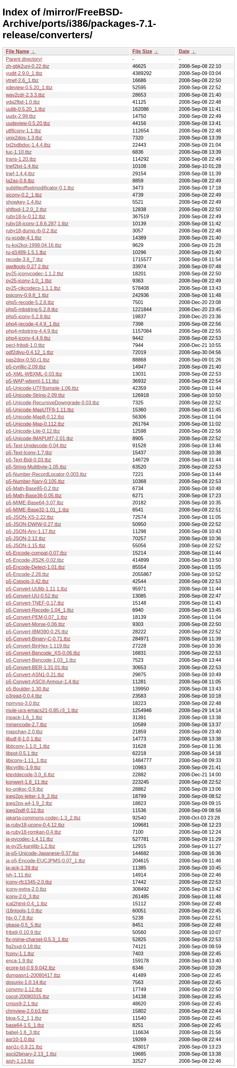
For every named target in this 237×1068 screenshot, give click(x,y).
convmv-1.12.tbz (24, 989)
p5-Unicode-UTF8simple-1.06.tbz (42, 388)
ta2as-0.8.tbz (20, 180)
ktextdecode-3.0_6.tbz (30, 774)
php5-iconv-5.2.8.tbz (28, 316)
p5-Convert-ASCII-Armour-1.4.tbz (42, 681)
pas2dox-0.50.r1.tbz (27, 359)
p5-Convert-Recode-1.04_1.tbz (40, 610)
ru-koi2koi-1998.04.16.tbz (34, 245)
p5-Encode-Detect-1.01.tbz (35, 567)
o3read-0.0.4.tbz (24, 696)
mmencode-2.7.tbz (26, 724)
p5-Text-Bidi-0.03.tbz (28, 459)
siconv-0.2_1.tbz (24, 195)
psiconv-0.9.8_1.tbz (27, 295)
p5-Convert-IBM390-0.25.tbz (37, 631)
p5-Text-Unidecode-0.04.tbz (36, 445)
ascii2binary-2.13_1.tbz (31, 1054)
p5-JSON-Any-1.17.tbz (31, 531)
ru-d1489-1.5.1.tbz (26, 252)
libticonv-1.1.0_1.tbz (28, 746)
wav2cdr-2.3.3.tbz (25, 95)
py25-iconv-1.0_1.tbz (29, 280)
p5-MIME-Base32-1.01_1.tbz (37, 509)
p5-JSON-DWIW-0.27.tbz (33, 524)
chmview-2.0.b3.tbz (27, 1011)
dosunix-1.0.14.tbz (26, 982)
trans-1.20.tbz (21, 159)
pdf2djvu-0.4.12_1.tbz (29, 352)
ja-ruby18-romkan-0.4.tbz (33, 832)
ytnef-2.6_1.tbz (22, 80)
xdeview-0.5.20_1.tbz (29, 87)
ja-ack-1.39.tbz (22, 867)
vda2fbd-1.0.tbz (23, 102)
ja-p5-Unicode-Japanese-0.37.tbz (42, 853)
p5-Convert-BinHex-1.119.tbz (38, 646)
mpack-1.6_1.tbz (24, 717)
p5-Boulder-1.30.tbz (27, 688)
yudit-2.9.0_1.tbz (24, 73)
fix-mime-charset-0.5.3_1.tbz (37, 939)
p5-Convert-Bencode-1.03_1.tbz (41, 660)
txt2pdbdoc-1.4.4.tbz (28, 145)
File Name (17, 51)
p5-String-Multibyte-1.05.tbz (36, 466)
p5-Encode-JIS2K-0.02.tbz (35, 560)
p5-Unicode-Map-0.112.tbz (35, 424)
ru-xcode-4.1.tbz (24, 237)
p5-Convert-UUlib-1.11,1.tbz (36, 588)
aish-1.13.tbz (20, 1061)
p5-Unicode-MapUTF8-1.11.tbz (40, 409)
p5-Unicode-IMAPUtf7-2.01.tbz (39, 438)
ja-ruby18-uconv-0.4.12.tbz (35, 825)
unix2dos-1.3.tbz (24, 137)
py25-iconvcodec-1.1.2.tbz (35, 273)
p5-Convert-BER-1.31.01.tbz (37, 667)
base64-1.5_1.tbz (25, 1025)
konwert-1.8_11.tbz (27, 782)
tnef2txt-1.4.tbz (22, 166)
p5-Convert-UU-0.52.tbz (32, 596)
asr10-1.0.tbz (20, 1039)
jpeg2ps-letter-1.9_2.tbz (32, 796)
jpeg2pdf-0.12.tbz (25, 810)
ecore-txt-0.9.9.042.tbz (30, 967)
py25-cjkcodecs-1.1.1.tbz (33, 288)
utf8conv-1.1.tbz (23, 130)
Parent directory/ (24, 59)
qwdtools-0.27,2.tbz (27, 266)
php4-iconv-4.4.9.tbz (28, 338)
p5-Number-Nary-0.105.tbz (35, 481)
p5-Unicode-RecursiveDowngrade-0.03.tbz (52, 402)
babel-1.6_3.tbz (23, 1032)
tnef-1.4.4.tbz (20, 173)
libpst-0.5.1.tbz (22, 753)
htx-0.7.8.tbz (19, 917)
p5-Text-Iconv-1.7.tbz (29, 452)
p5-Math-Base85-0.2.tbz (32, 488)
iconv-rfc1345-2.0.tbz (29, 882)
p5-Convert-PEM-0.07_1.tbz (36, 617)
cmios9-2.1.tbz (22, 1003)
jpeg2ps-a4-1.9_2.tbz (29, 803)
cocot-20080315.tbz (27, 996)
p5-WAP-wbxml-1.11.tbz (32, 381)
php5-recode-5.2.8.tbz (30, 302)
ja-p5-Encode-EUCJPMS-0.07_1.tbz (45, 860)
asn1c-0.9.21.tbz (24, 1046)
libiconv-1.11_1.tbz (26, 760)
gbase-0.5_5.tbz (23, 925)
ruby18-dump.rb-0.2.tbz (31, 230)
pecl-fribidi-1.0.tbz (25, 345)
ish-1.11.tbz (18, 875)
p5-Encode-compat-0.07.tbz (36, 553)
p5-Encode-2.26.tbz (27, 574)
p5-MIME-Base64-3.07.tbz (35, 502)
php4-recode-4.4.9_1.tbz (33, 324)
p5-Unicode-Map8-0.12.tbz (35, 416)
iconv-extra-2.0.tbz (26, 889)
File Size (142, 51)
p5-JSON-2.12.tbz (25, 538)
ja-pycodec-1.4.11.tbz (29, 839)
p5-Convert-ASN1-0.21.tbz (35, 674)
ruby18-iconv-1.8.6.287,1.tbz (37, 223)
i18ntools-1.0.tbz (24, 910)
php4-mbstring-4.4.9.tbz (32, 331)
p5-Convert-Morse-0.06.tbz (35, 624)
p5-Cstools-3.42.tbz (27, 581)
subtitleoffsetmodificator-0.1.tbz (40, 187)
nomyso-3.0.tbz (23, 703)
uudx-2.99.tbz (21, 116)
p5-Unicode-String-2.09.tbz (35, 395)
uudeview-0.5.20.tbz (28, 123)
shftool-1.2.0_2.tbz (26, 209)
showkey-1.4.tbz (24, 202)
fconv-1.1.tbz (20, 953)
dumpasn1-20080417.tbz (33, 975)
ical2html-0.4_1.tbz (26, 903)
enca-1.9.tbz (19, 960)
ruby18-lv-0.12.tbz (25, 216)
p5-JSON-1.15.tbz (25, 545)
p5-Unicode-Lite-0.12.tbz (33, 431)
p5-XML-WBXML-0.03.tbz (34, 374)
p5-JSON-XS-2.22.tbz (30, 517)
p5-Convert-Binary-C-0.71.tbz (38, 638)
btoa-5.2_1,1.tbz (24, 1018)
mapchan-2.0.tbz (24, 731)
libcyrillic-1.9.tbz (23, 767)
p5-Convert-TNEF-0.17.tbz (35, 603)
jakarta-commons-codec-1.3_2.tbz (43, 817)
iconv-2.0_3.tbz (23, 896)
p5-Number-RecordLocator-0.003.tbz (46, 474)
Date (184, 51)
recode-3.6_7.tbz (24, 259)
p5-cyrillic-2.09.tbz (26, 366)
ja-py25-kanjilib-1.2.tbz (30, 846)
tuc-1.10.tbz (19, 152)
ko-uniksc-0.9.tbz (24, 789)
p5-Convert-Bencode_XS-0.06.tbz (43, 653)
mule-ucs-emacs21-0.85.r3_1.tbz (42, 710)
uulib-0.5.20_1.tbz (25, 109)
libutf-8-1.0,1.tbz (23, 738)
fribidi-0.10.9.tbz (23, 932)
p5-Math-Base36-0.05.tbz (34, 495)
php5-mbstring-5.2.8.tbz (32, 309)
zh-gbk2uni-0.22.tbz (27, 66)
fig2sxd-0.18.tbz (23, 946)
